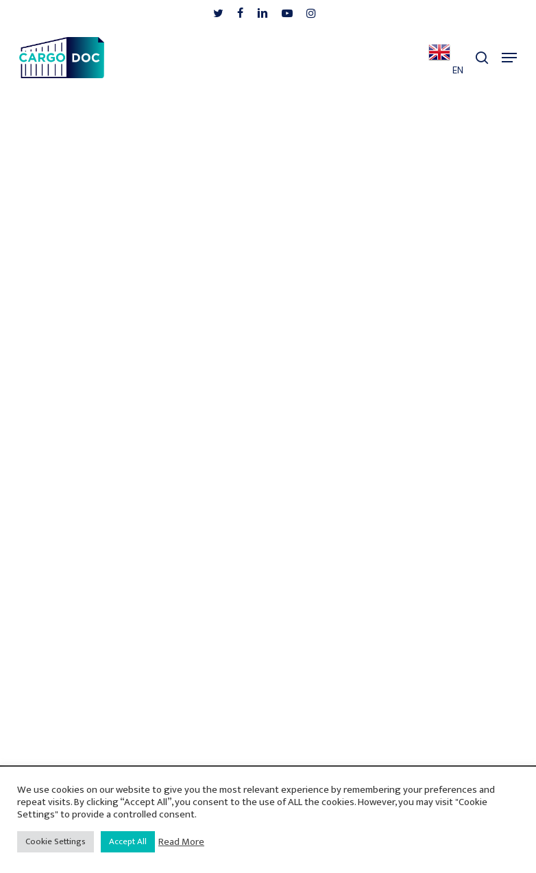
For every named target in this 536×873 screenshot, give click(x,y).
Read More (181, 842)
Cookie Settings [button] (55, 841)
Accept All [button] (128, 841)
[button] (509, 57)
